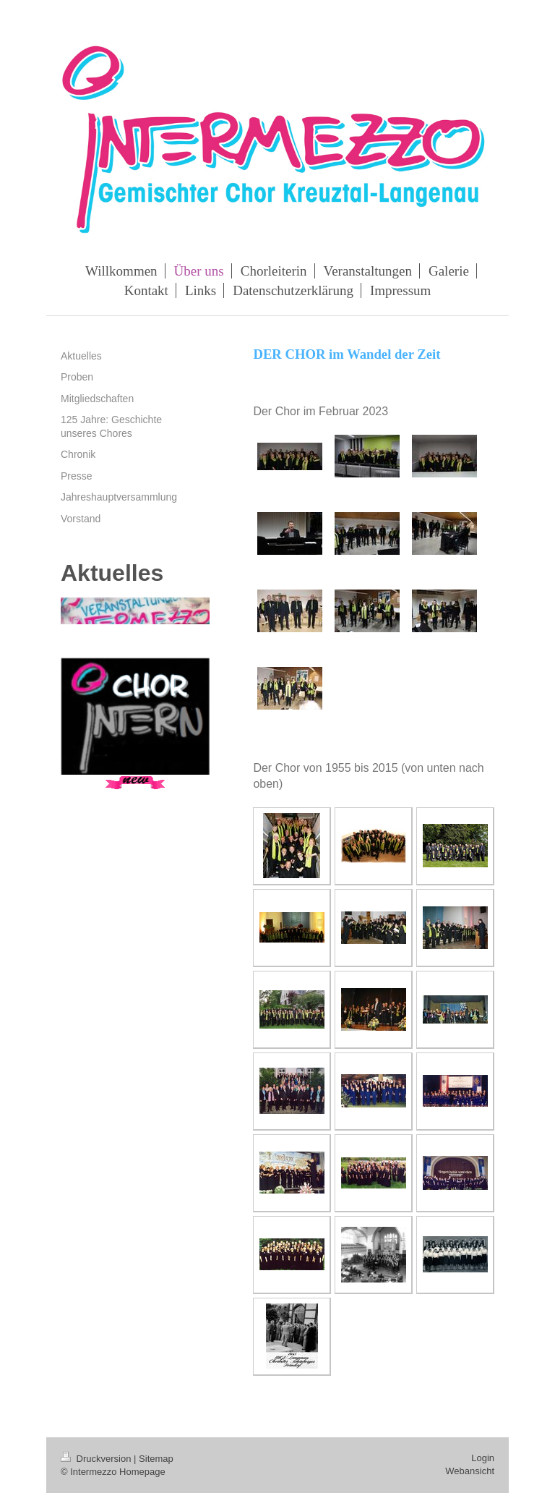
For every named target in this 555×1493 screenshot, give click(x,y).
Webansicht (469, 1471)
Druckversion (97, 1458)
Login (482, 1457)
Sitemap (156, 1458)
